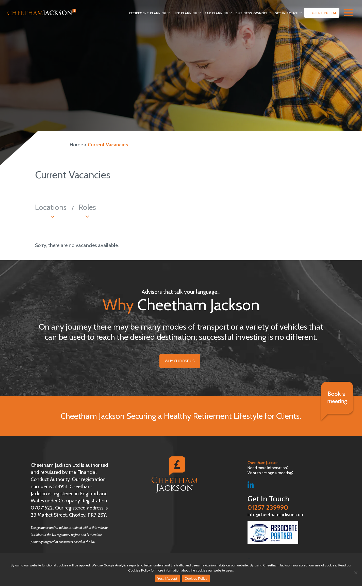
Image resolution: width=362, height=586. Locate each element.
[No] (355, 572)
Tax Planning (216, 13)
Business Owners (252, 13)
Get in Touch (287, 13)
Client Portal (324, 13)
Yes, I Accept (167, 578)
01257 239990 (282, 503)
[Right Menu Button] (351, 12)
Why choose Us (180, 361)
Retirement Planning (148, 13)
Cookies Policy (196, 578)
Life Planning (186, 13)
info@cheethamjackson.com (276, 514)
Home (76, 145)
